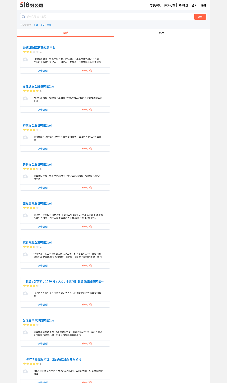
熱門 (161, 32)
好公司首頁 (49, 370)
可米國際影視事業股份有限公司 (108, 164)
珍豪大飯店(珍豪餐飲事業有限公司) (176, 203)
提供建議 (113, 370)
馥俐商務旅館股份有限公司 (170, 164)
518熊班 (183, 5)
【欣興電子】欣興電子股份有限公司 (111, 242)
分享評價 (155, 5)
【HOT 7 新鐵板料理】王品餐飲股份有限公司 (182, 125)
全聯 (36, 25)
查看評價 (34, 70)
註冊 (203, 5)
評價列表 (169, 5)
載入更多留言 (115, 361)
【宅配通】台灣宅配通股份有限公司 (111, 203)
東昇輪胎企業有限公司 (167, 86)
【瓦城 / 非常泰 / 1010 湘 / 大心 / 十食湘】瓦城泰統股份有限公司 (65, 125)
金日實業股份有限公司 (167, 242)
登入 (194, 5)
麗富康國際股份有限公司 (104, 320)
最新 (65, 32)
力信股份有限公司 (34, 164)
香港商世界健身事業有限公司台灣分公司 (49, 203)
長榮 (42, 25)
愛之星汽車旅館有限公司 (104, 125)
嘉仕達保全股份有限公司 (104, 47)
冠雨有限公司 (162, 320)
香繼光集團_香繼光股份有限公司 (174, 281)
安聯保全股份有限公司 (37, 86)
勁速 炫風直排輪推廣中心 (39, 47)
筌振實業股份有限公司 (102, 86)
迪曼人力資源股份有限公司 (40, 242)
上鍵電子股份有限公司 (37, 281)
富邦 (49, 25)
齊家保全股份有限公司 (167, 47)
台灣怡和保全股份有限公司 (40, 320)
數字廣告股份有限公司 (102, 281)
